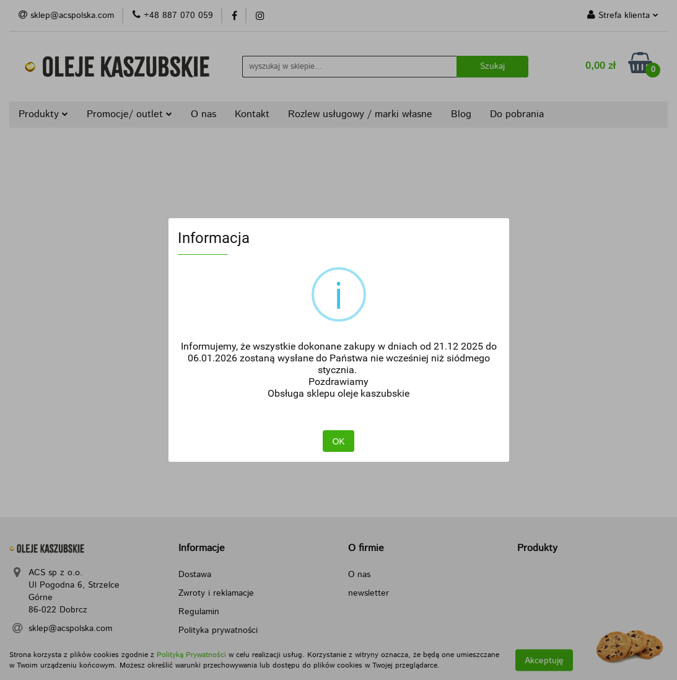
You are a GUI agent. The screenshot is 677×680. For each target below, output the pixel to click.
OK (338, 442)
